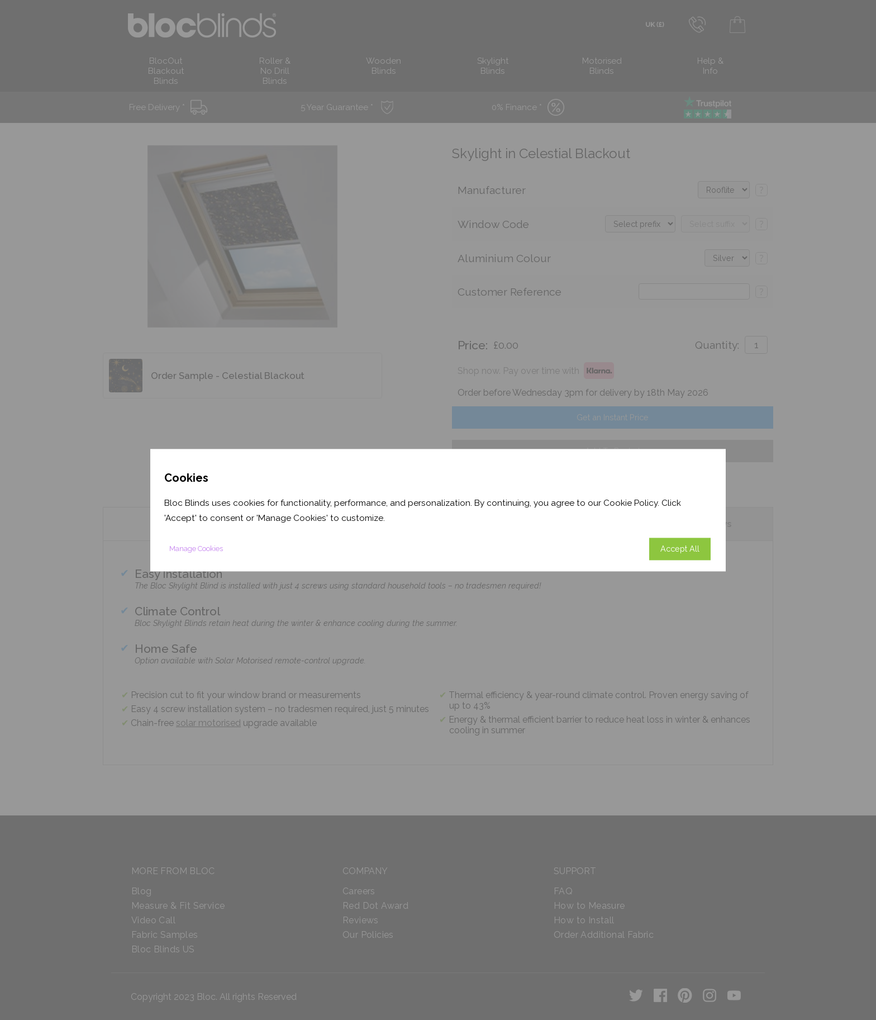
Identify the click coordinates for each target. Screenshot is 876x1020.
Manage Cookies (196, 548)
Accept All (679, 548)
